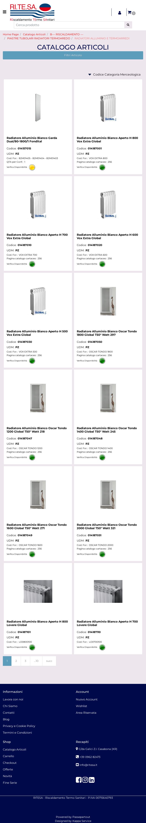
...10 (36, 661)
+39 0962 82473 (90, 757)
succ (49, 661)
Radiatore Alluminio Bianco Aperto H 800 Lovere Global (37, 623)
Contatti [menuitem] (8, 712)
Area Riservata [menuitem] (86, 712)
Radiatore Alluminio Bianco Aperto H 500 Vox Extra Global (37, 333)
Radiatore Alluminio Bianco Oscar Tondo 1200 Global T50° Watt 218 (37, 429)
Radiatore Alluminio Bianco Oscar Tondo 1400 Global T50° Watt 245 (107, 429)
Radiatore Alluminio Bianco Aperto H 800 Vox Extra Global (107, 139)
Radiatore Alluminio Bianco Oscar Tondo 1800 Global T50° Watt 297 (107, 333)
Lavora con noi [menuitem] (13, 699)
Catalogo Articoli (34, 34)
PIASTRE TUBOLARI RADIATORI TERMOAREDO (38, 38)
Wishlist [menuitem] (81, 706)
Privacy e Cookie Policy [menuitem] (19, 726)
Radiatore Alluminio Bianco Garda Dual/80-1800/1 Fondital (32, 139)
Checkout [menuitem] (10, 763)
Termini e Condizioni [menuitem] (17, 732)
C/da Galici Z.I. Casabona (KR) (98, 749)
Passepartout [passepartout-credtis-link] (81, 817)
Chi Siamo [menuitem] (10, 706)
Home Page (11, 34)
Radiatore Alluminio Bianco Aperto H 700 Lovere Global (107, 623)
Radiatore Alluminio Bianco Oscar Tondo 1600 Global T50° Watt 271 (37, 526)
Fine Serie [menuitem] (10, 782)
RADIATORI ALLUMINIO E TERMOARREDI (102, 38)
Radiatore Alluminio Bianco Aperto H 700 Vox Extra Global (37, 236)
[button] (128, 24)
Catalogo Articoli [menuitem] (14, 749)
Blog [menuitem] (6, 719)
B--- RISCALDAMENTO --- (66, 34)
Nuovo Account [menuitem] (87, 699)
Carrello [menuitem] (8, 756)
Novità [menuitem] (7, 776)
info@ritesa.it (88, 765)
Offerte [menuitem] (8, 769)
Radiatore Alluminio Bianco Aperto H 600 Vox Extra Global (107, 236)
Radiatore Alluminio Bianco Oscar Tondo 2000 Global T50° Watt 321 (107, 526)
